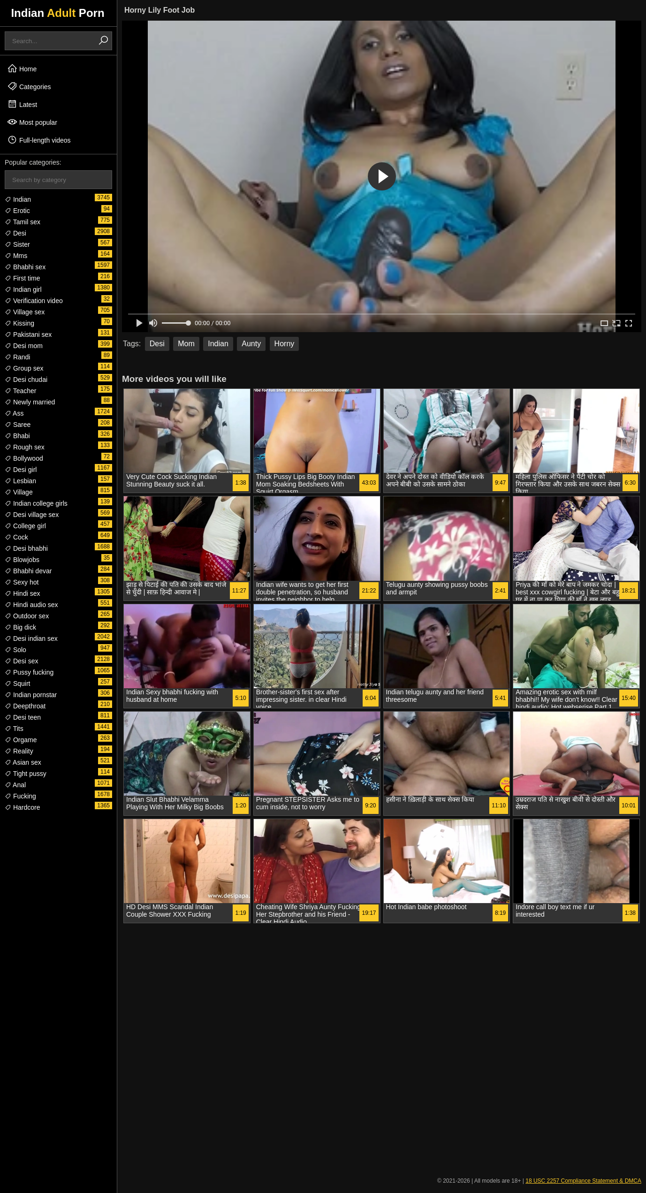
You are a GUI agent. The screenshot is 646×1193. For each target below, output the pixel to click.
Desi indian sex (31, 638)
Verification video (34, 300)
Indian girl (23, 289)
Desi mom (24, 346)
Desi (15, 233)
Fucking (20, 796)
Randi (17, 357)
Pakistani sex (28, 334)
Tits (14, 728)
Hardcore (22, 807)
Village (19, 492)
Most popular (32, 122)
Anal (15, 785)
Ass (14, 413)
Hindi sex (22, 593)
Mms (16, 255)
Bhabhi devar (28, 571)
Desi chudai (26, 379)
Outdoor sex (27, 616)
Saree (17, 424)
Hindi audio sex (31, 604)
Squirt (17, 683)
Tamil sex (22, 222)
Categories (29, 86)
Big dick (20, 627)
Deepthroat (25, 706)
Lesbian (20, 481)
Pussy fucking (29, 672)
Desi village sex (32, 514)
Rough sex (25, 447)
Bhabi (17, 436)
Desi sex (21, 661)
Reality (19, 751)
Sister (17, 244)
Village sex (25, 312)
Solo (15, 649)
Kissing (19, 323)
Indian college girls (36, 503)
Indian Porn (57, 13)
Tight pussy (25, 773)
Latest (22, 104)
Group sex (24, 368)
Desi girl (21, 469)
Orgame (21, 740)
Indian (18, 199)
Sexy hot (21, 582)
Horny (284, 344)
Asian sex (23, 762)
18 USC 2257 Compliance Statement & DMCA (583, 1181)
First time (22, 278)
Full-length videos (39, 140)
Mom (186, 344)
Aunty (251, 344)
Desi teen (23, 717)
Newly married (30, 402)
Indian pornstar (31, 695)
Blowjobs (22, 559)
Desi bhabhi (26, 548)
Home (22, 68)
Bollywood (24, 458)
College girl (25, 526)
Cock (16, 537)
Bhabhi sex (25, 267)
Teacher (20, 391)
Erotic (17, 210)
